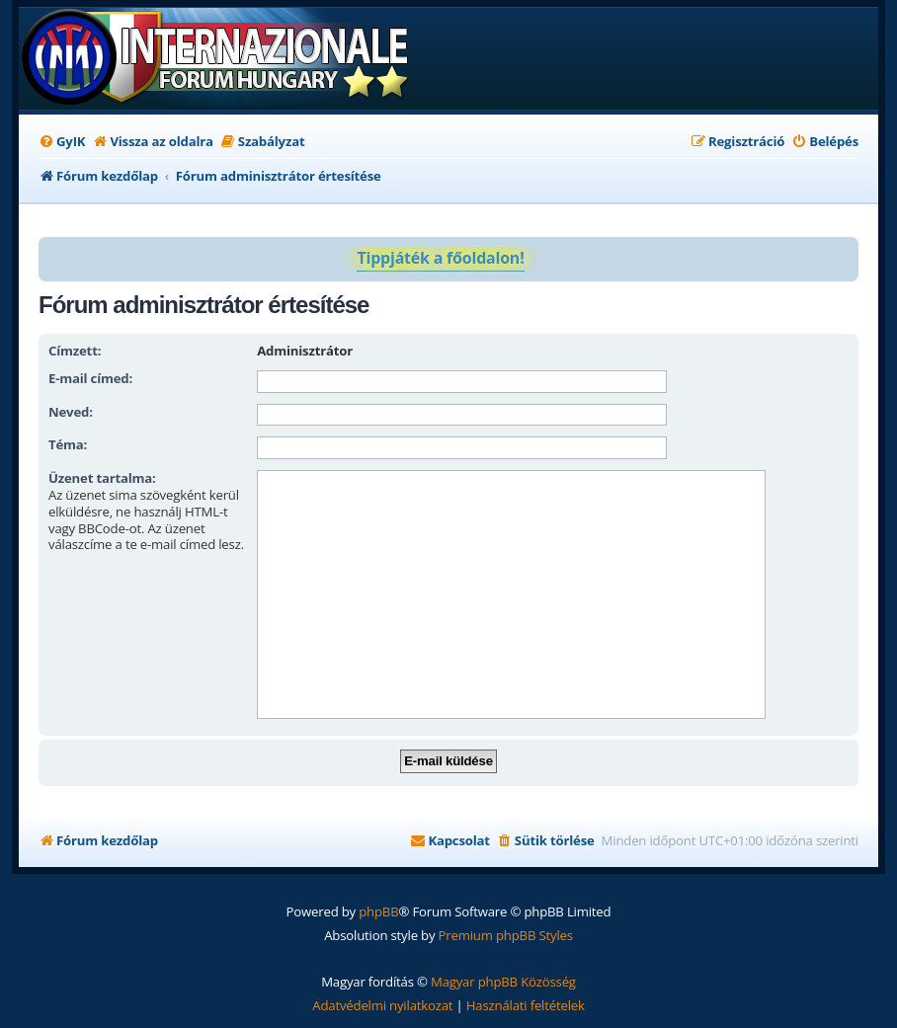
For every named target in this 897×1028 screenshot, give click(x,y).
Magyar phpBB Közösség (503, 981)
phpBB (378, 911)
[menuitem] (62, 141)
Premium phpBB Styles (506, 935)
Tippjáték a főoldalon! (440, 258)
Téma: (67, 444)
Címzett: (74, 350)
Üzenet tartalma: (102, 478)
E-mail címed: (90, 378)
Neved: (70, 412)
